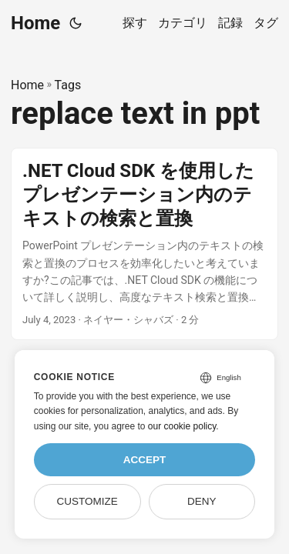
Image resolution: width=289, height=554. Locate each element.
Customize (86, 501)
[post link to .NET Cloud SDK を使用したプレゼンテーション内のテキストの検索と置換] (144, 244)
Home (35, 23)
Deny (202, 501)
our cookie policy (182, 426)
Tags (68, 85)
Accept (144, 460)
